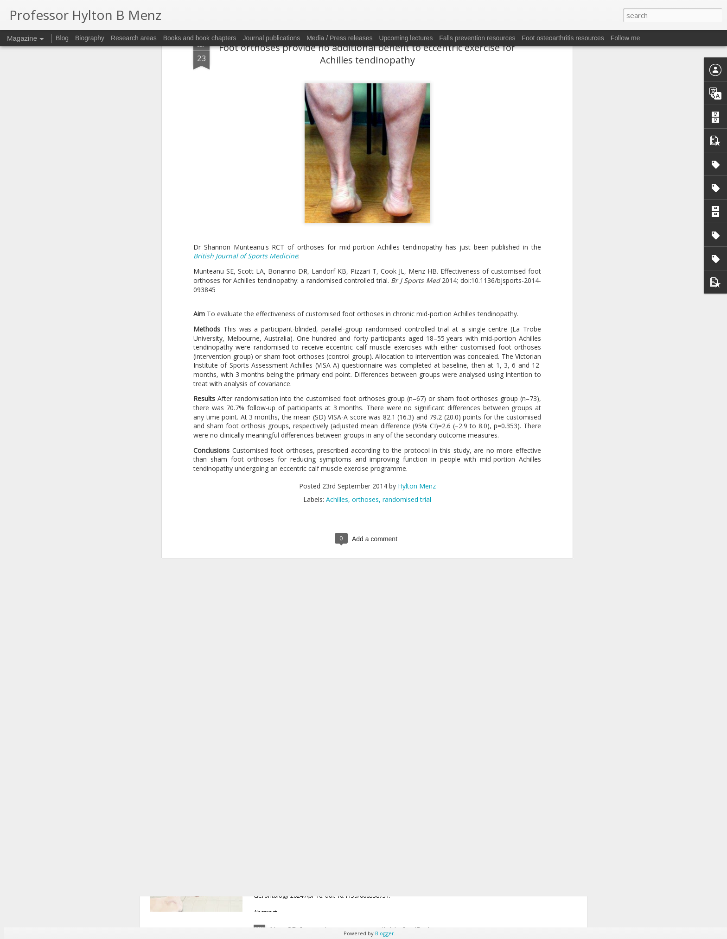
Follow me (625, 38)
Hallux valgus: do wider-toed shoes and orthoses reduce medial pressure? (354, 724)
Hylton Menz (417, 278)
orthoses (365, 291)
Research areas (134, 38)
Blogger (384, 933)
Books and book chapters (199, 38)
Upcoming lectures (406, 38)
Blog (62, 38)
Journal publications (271, 38)
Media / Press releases (339, 38)
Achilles (337, 291)
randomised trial (407, 291)
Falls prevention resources (477, 38)
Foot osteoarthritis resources (563, 38)
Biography (89, 38)
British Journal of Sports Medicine (245, 48)
